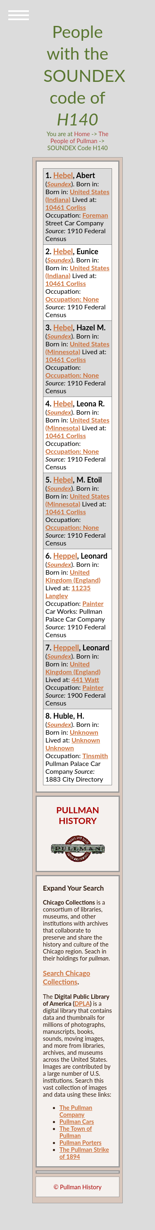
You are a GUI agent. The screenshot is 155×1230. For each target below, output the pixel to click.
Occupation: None (72, 299)
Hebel (63, 175)
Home (82, 133)
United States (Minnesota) (77, 347)
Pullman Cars (77, 1121)
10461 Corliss (65, 207)
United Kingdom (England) (72, 576)
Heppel (65, 555)
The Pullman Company (76, 1111)
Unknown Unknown (72, 744)
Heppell (66, 647)
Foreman (95, 215)
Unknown (84, 732)
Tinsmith (95, 755)
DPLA (82, 1003)
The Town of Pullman (76, 1132)
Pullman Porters (81, 1142)
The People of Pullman (79, 137)
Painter (92, 603)
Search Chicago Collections (66, 977)
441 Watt (85, 679)
